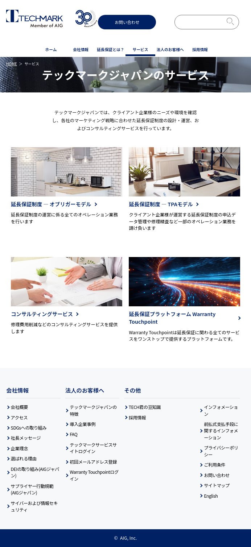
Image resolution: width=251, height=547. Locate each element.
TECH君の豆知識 (145, 407)
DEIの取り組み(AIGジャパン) (35, 472)
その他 (132, 390)
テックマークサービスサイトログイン (93, 448)
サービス (140, 49)
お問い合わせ (127, 22)
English (211, 496)
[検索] (197, 22)
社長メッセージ (26, 438)
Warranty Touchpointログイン (94, 475)
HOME (11, 63)
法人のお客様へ (84, 390)
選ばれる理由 (24, 458)
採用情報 (200, 49)
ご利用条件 (214, 464)
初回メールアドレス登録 (93, 462)
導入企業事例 (82, 424)
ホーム (51, 49)
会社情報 (81, 49)
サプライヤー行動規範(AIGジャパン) (32, 489)
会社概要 (19, 407)
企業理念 (19, 448)
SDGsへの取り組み (29, 427)
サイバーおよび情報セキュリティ (34, 506)
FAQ (73, 434)
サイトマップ (217, 485)
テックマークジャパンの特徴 (93, 410)
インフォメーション (221, 410)
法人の (170, 50)
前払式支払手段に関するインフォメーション (221, 431)
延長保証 (110, 50)
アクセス (19, 417)
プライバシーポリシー (221, 450)
